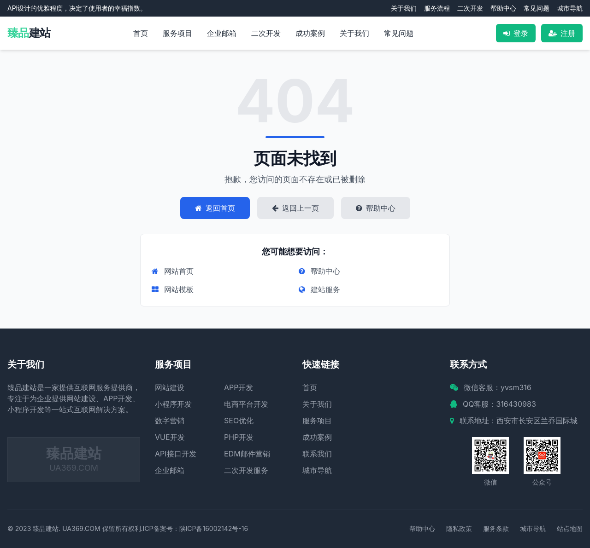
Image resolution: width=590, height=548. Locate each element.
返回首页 (215, 208)
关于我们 (404, 8)
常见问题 (536, 8)
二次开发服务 (246, 470)
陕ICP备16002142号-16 (213, 528)
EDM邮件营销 (247, 453)
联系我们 (317, 453)
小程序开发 (173, 404)
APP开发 (238, 387)
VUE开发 (170, 437)
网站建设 (169, 387)
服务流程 (437, 8)
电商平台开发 (246, 404)
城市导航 (570, 8)
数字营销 (169, 420)
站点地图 (570, 528)
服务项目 (177, 33)
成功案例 (310, 33)
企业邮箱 (221, 33)
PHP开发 (239, 437)
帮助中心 (503, 8)
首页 (140, 33)
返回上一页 (295, 208)
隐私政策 (459, 528)
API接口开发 (175, 453)
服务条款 (496, 528)
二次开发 (470, 8)
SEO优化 (239, 420)
